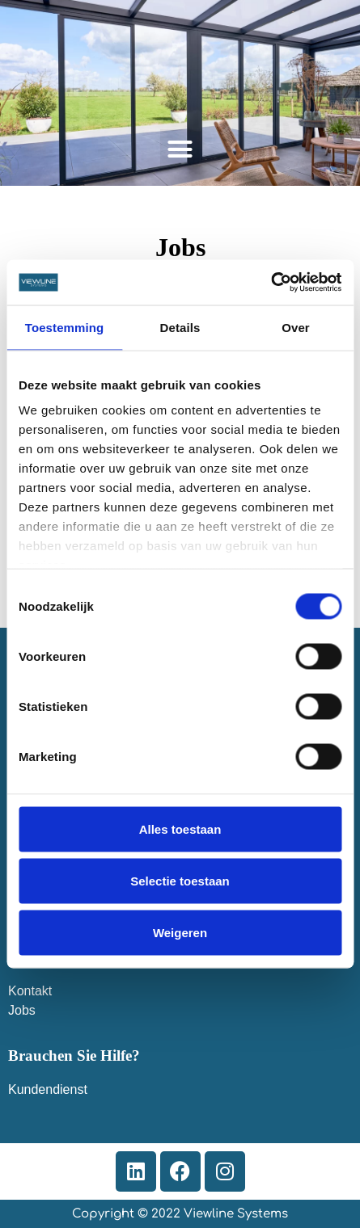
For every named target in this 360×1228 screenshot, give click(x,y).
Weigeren (180, 932)
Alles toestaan (180, 828)
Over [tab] (296, 327)
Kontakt (30, 991)
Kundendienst (47, 1089)
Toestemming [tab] (64, 327)
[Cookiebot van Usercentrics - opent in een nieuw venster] (270, 282)
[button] (180, 149)
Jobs (22, 1010)
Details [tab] (180, 327)
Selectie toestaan (180, 880)
